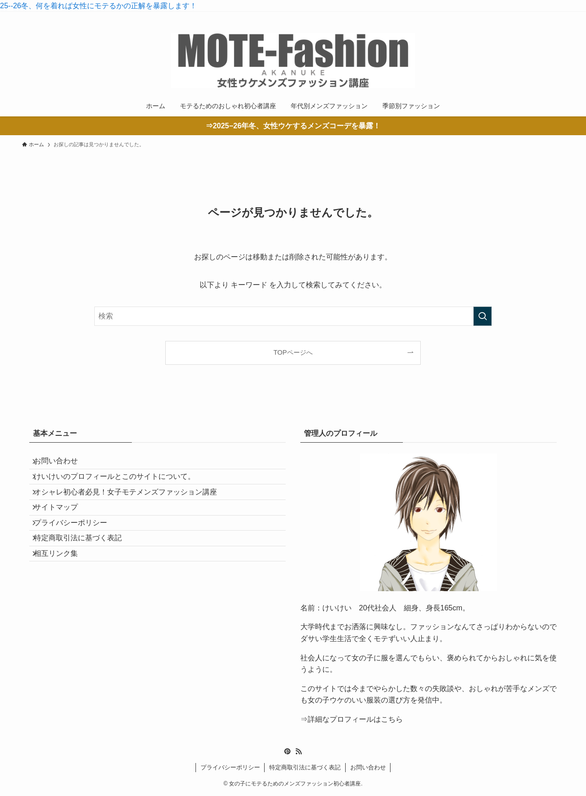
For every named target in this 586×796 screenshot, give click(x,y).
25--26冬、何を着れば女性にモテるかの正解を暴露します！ (98, 6)
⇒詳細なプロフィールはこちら (351, 719)
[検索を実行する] (482, 316)
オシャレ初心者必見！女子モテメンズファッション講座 (131, 507)
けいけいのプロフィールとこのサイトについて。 (120, 486)
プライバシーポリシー (77, 551)
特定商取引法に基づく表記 (84, 572)
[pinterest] (534, 17)
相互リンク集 (62, 594)
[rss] (546, 17)
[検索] (558, 17)
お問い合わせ (62, 464)
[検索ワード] (293, 316)
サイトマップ (62, 529)
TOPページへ (292, 352)
